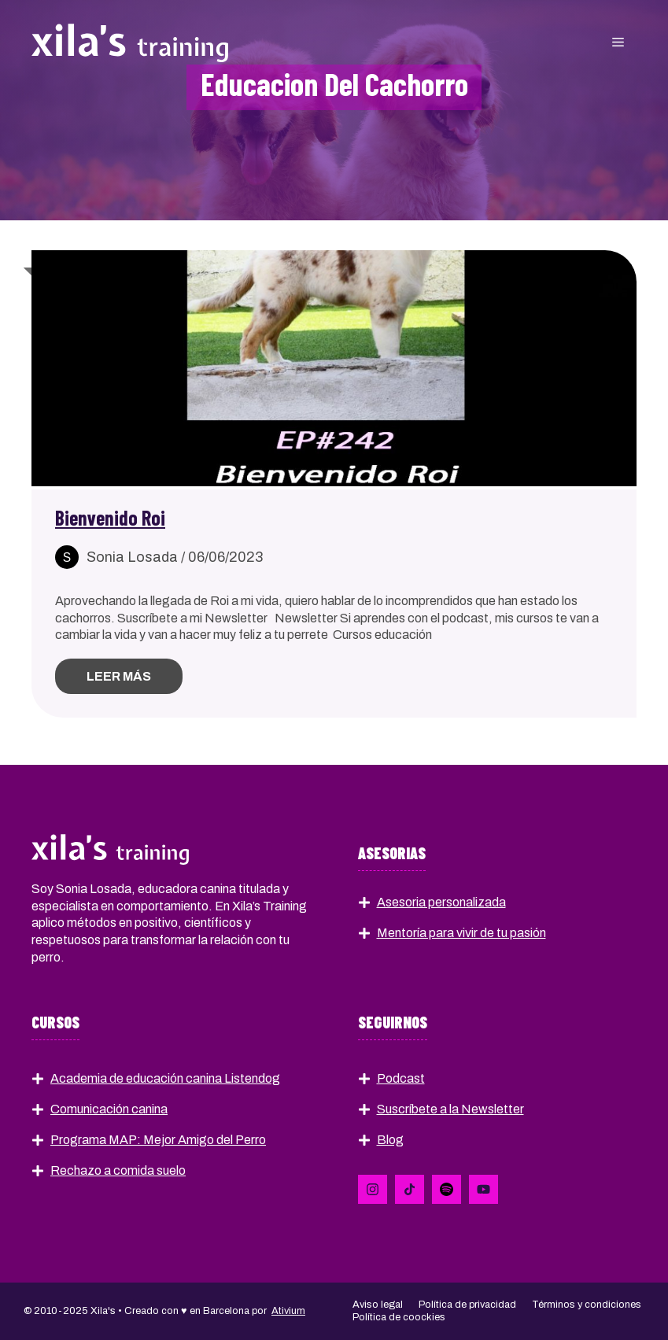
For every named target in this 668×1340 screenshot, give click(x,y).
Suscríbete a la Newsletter (450, 1109)
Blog (390, 1139)
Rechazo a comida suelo (118, 1170)
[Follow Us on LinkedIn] (372, 1189)
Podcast (401, 1078)
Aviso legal (377, 1304)
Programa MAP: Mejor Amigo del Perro (158, 1139)
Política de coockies (398, 1317)
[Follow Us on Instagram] (446, 1189)
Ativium (288, 1310)
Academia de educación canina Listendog (165, 1078)
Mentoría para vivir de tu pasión (461, 932)
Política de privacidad (467, 1304)
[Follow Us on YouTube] (483, 1189)
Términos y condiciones (586, 1304)
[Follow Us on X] (409, 1189)
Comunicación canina (109, 1109)
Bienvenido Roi (110, 517)
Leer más (119, 676)
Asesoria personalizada (441, 902)
